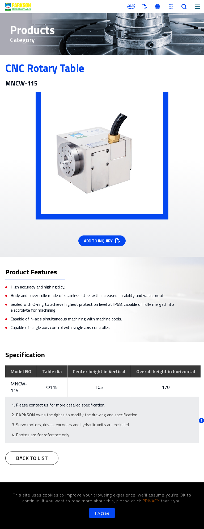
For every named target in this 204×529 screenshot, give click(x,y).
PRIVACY (151, 501)
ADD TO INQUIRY (98, 241)
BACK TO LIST (32, 461)
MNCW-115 (19, 387)
